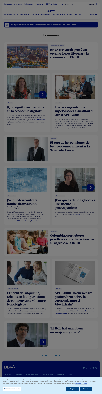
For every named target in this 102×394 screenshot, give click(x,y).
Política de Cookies (81, 383)
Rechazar (86, 389)
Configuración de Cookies (12, 389)
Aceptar (72, 389)
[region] (51, 385)
